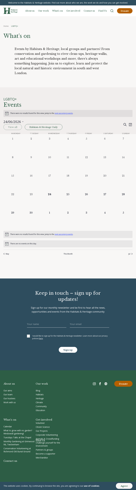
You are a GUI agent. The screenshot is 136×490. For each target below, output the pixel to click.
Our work (43, 11)
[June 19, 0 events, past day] (86, 183)
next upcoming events (64, 113)
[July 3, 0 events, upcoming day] (86, 220)
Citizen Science (43, 427)
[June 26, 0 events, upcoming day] (86, 202)
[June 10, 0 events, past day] (49, 165)
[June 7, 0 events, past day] (123, 146)
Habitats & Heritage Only (43, 127)
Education (40, 410)
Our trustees (9, 398)
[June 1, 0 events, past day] (12, 146)
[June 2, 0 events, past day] (31, 146)
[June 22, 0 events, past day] (12, 202)
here (41, 338)
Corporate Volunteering (47, 434)
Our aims (7, 390)
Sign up (68, 349)
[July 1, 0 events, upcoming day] (49, 220)
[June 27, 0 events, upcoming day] (105, 202)
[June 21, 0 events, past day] (123, 183)
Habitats (40, 394)
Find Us (102, 11)
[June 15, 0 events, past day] (12, 183)
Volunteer (40, 423)
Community (41, 406)
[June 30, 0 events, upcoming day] (31, 220)
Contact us (89, 11)
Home (6, 26)
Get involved (73, 11)
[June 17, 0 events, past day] (49, 183)
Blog (38, 390)
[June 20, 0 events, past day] (105, 183)
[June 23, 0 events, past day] (31, 202)
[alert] (68, 113)
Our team (8, 394)
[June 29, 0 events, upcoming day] (12, 220)
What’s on (57, 11)
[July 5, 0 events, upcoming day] (123, 220)
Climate (39, 402)
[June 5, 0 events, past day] (86, 146)
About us (30, 11)
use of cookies (91, 485)
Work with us (9, 402)
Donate (125, 11)
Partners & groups (44, 449)
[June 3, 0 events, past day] (49, 146)
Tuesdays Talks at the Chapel (17, 437)
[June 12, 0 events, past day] (86, 165)
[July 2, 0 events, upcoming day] (68, 220)
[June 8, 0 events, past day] (12, 165)
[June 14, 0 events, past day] (123, 165)
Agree (124, 486)
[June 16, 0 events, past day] (31, 183)
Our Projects (42, 430)
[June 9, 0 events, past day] (31, 165)
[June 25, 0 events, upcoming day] (68, 202)
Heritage (40, 398)
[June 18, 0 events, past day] (68, 183)
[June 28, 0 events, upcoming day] (123, 202)
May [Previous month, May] (6, 254)
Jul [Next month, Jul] (130, 254)
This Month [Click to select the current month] (68, 254)
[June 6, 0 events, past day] (105, 146)
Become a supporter (45, 453)
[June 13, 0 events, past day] (105, 165)
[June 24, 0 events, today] (49, 202)
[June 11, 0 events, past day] (68, 165)
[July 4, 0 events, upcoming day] (105, 220)
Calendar (7, 426)
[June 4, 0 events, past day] (68, 146)
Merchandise (42, 457)
